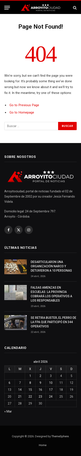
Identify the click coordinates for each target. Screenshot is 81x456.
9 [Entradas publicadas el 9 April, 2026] (40, 382)
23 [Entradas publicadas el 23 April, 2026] (40, 396)
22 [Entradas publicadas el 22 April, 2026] (30, 396)
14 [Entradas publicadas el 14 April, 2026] (20, 389)
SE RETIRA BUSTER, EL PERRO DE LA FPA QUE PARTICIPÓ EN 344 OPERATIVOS (53, 322)
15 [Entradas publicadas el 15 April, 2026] (30, 389)
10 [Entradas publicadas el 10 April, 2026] (50, 382)
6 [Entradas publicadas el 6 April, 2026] (9, 382)
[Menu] (7, 7)
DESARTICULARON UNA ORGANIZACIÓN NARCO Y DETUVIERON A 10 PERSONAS (51, 266)
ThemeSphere (60, 436)
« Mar (8, 411)
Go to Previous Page (24, 105)
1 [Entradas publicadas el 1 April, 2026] (30, 376)
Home (42, 445)
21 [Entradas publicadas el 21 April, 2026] (20, 396)
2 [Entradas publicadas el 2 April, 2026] (40, 376)
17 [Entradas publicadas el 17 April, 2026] (50, 389)
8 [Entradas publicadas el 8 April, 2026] (30, 382)
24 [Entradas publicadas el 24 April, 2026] (50, 396)
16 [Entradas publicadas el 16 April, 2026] (40, 389)
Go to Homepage (22, 112)
